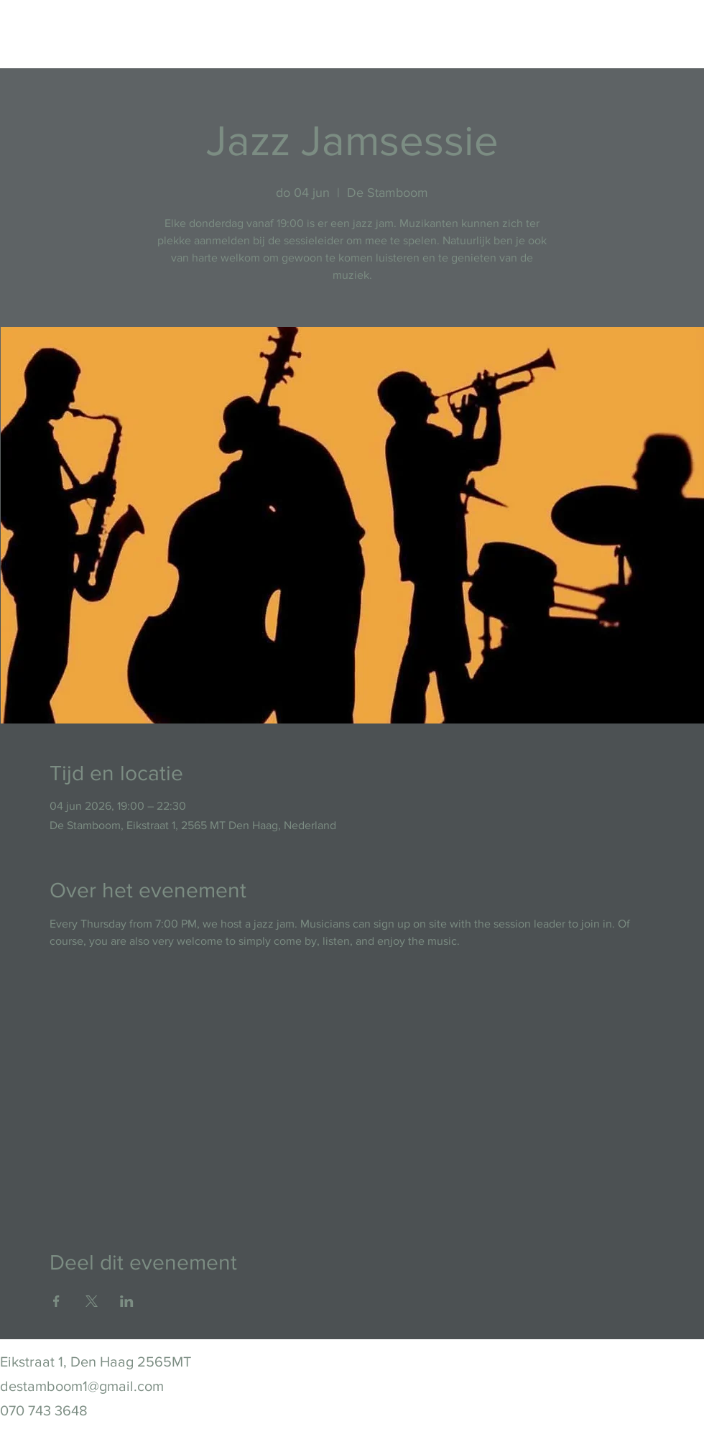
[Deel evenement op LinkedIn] (127, 1301)
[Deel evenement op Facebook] (56, 1301)
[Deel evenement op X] (91, 1301)
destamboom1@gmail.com (82, 1386)
